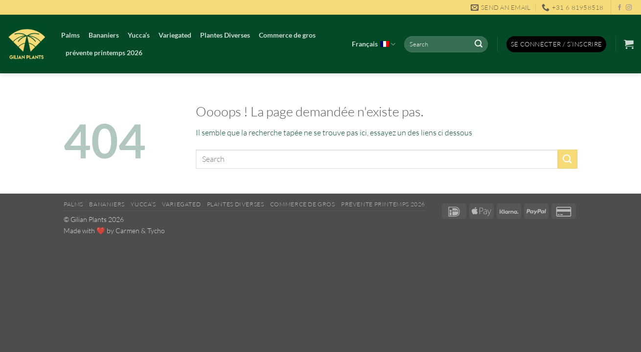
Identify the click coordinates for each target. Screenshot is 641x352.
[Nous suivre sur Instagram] (629, 7)
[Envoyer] (478, 44)
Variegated (175, 35)
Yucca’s (139, 35)
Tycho (156, 230)
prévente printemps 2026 (104, 52)
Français (373, 44)
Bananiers (104, 35)
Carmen (127, 230)
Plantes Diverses (225, 35)
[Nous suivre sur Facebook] (619, 7)
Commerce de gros (287, 35)
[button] (556, 44)
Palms (70, 35)
